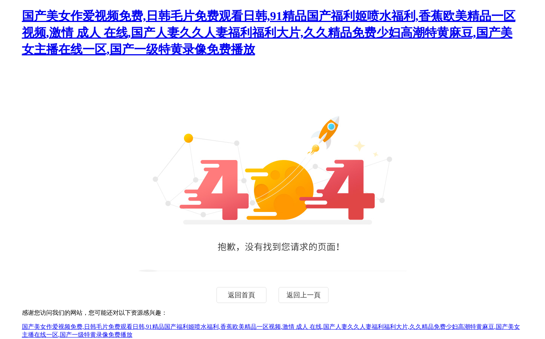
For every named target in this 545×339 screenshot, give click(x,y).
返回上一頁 (304, 295)
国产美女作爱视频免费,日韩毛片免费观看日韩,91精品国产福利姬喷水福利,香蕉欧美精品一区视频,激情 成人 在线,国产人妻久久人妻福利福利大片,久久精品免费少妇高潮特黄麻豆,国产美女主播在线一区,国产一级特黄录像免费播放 (268, 32)
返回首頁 (241, 295)
